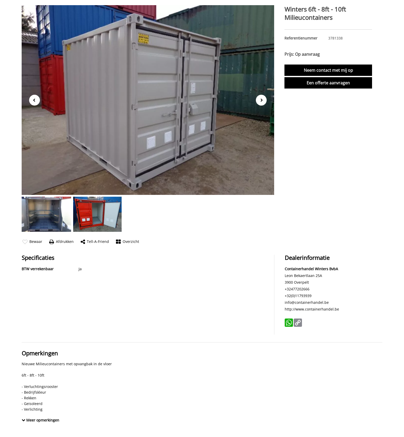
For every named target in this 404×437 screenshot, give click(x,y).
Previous (33, 99)
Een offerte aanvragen (328, 83)
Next (262, 100)
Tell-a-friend (95, 241)
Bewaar (32, 241)
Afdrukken (61, 241)
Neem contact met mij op (328, 70)
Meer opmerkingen (40, 420)
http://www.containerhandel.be (312, 309)
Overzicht (127, 241)
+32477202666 (297, 289)
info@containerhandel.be (307, 302)
